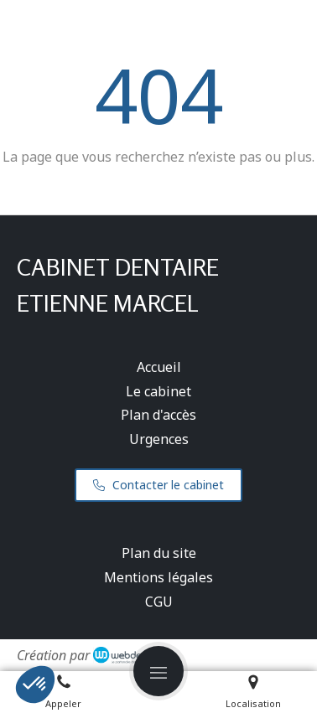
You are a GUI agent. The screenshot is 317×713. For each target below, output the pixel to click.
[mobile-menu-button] (158, 671)
